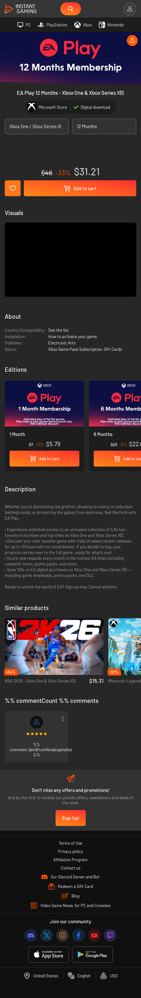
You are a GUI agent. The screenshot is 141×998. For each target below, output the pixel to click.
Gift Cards (113, 349)
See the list (58, 330)
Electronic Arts (62, 342)
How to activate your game (72, 336)
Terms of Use (70, 843)
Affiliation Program (70, 859)
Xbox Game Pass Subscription (75, 349)
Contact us (70, 867)
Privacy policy (70, 851)
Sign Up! (70, 818)
